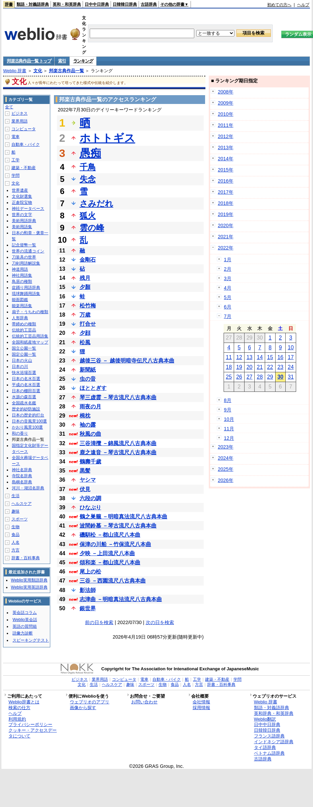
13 (250, 357)
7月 (227, 316)
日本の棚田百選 (26, 390)
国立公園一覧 (24, 348)
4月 (227, 288)
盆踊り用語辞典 (26, 287)
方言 (15, 550)
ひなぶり (90, 507)
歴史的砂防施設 (26, 409)
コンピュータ (23, 129)
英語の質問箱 (24, 626)
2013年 (225, 147)
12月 (229, 438)
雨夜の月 (90, 406)
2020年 (225, 225)
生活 (15, 495)
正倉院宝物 (22, 202)
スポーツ (19, 519)
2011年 (225, 125)
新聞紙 (88, 370)
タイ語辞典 (265, 747)
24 (291, 367)
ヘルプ (303, 4)
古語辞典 (149, 4)
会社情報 (201, 701)
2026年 (225, 480)
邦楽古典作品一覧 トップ (29, 60)
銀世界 (88, 608)
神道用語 (20, 269)
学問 (15, 175)
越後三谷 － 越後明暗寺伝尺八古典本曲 (127, 361)
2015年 (225, 169)
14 (260, 357)
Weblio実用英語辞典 (29, 587)
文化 (37, 70)
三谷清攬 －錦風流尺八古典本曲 (118, 443)
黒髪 (85, 471)
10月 (229, 419)
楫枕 (85, 416)
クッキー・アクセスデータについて (32, 733)
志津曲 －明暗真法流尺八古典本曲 (121, 599)
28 (260, 377)
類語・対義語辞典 (33, 4)
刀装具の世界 (24, 257)
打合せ (88, 324)
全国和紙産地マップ (30, 342)
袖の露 (88, 425)
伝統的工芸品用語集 (30, 336)
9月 (227, 409)
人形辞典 (20, 318)
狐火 (88, 215)
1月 (227, 259)
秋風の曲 (90, 434)
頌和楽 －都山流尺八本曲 (110, 562)
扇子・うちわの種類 (30, 312)
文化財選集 (22, 196)
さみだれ (96, 203)
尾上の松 (90, 571)
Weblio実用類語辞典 (29, 580)
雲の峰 (92, 227)
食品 (15, 534)
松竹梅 (88, 305)
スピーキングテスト (30, 640)
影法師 (88, 590)
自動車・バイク (25, 144)
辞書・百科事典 (25, 558)
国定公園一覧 (24, 354)
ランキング (83, 60)
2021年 (225, 236)
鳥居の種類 (22, 281)
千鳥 (88, 166)
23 (280, 367)
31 (291, 377)
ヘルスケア (21, 503)
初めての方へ (279, 4)
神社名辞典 (22, 469)
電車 (15, 136)
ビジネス (19, 113)
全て (9, 107)
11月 (229, 428)
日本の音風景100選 (29, 421)
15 (270, 357)
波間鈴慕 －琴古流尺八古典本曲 (118, 526)
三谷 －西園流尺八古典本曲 (113, 581)
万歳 (85, 315)
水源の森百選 (24, 397)
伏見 (85, 489)
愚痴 (90, 153)
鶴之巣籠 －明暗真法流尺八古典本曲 (123, 516)
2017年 (225, 192)
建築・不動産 (23, 167)
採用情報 (201, 707)
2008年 (225, 92)
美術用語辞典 (24, 220)
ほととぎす (93, 388)
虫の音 (88, 379)
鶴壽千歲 (90, 461)
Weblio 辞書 (14, 70)
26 (239, 377)
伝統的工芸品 (24, 330)
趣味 (15, 511)
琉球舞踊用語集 (26, 293)
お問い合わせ (144, 701)
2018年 (225, 203)
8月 (227, 400)
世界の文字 (22, 214)
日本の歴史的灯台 (28, 415)
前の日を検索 (99, 622)
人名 (15, 542)
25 (229, 377)
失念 (88, 179)
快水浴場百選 (24, 372)
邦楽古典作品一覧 (66, 70)
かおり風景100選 (27, 427)
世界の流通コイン (28, 251)
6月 (227, 307)
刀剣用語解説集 (26, 263)
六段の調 (90, 498)
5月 (227, 297)
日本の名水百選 (26, 378)
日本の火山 (22, 360)
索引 (62, 60)
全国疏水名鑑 (24, 403)
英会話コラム (24, 612)
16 (280, 357)
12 (239, 357)
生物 (15, 526)
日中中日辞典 (97, 4)
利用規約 (17, 719)
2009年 (225, 103)
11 (229, 357)
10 (291, 347)
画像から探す (83, 707)
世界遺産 (20, 190)
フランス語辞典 (269, 735)
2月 (227, 269)
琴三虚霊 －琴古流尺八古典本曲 (118, 397)
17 (291, 357)
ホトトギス (107, 138)
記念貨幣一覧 (24, 245)
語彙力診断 (22, 633)
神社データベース (28, 208)
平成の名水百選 (26, 384)
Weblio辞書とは (23, 701)
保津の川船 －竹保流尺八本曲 (115, 544)
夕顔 (85, 333)
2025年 (225, 469)
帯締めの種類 (24, 324)
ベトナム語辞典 (269, 753)
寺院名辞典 (22, 476)
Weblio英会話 (24, 619)
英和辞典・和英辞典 (273, 713)
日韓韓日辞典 (125, 4)
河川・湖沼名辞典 (28, 488)
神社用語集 (22, 275)
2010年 (225, 114)
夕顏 (85, 287)
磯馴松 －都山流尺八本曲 (110, 535)
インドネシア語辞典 (273, 741)
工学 (15, 160)
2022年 (225, 247)
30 (280, 377)
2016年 (225, 181)
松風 (85, 342)
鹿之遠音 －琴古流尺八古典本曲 (118, 452)
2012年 (225, 136)
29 (270, 377)
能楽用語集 (22, 305)
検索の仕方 (19, 707)
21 (260, 367)
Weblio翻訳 (265, 719)
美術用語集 (22, 226)
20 (250, 367)
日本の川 (20, 366)
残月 (85, 278)
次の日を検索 (160, 622)
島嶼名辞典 (22, 482)
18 (229, 367)
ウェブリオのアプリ (89, 701)
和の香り (20, 433)
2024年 (225, 458)
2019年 (225, 214)
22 (270, 367)
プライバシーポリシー (30, 724)
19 (239, 367)
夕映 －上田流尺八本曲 (107, 553)
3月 (227, 278)
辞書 (9, 4)
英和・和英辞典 (67, 4)
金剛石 (88, 260)
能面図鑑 (20, 299)
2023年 (225, 447)
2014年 (225, 158)
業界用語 (19, 121)
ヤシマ (88, 480)
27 (250, 377)
